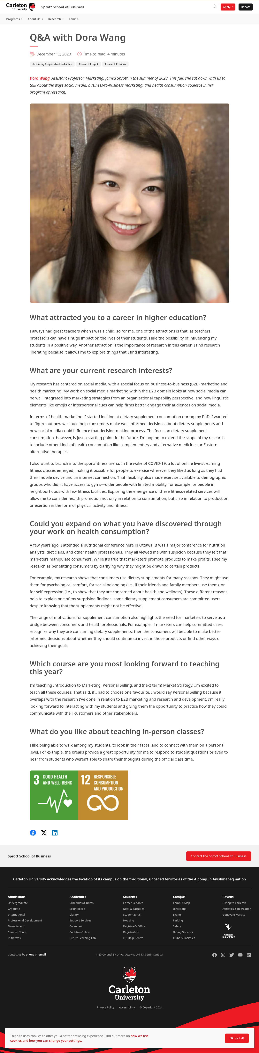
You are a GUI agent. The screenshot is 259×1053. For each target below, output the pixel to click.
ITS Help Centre (133, 938)
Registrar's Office (134, 926)
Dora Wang (40, 78)
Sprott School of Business (62, 7)
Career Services (133, 903)
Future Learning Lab (82, 938)
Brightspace (77, 909)
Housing (128, 920)
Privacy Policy (105, 1007)
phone (30, 954)
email (42, 954)
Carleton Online (79, 932)
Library (74, 914)
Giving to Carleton (234, 903)
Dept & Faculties (133, 909)
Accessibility (127, 1007)
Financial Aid (16, 926)
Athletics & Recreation (237, 909)
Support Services (80, 920)
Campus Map (181, 903)
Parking (178, 920)
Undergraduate (18, 903)
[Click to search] (215, 7)
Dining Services (183, 932)
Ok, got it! (237, 1038)
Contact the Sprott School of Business (219, 856)
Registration (131, 932)
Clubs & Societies (184, 938)
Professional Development (25, 920)
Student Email (132, 914)
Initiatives (14, 938)
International (16, 914)
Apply (226, 7)
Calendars (75, 926)
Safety (177, 926)
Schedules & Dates (81, 903)
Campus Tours (17, 932)
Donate (245, 7)
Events (177, 914)
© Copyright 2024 (151, 1007)
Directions (179, 909)
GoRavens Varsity (234, 914)
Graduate (14, 909)
